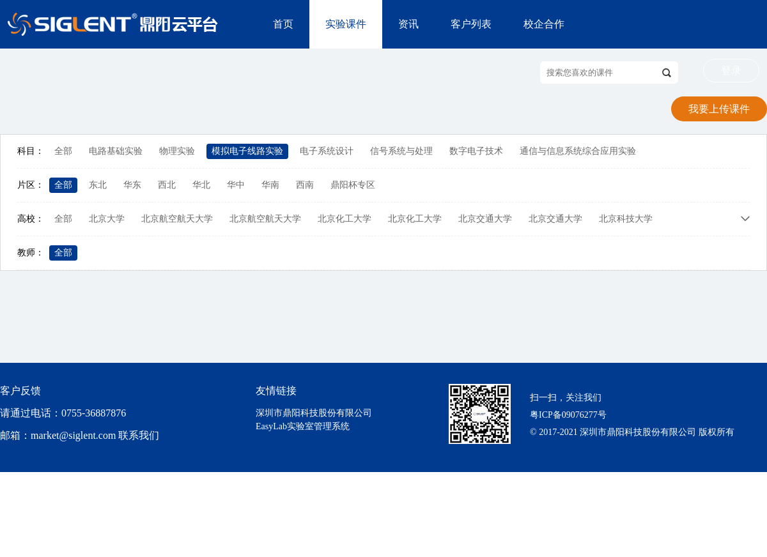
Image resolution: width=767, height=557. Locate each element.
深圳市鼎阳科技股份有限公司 (314, 413)
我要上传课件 (719, 108)
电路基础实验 (116, 151)
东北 (98, 185)
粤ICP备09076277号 (568, 415)
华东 (132, 185)
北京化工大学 (344, 219)
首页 (283, 24)
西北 (167, 185)
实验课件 (345, 24)
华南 (270, 185)
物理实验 (177, 151)
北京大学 (107, 219)
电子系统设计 (326, 151)
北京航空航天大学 (177, 219)
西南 (305, 185)
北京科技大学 (626, 219)
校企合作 (543, 24)
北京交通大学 (485, 219)
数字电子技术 (476, 151)
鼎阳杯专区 (352, 185)
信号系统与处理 (401, 151)
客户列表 (471, 24)
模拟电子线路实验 (247, 151)
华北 (201, 185)
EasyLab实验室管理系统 (303, 426)
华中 (236, 185)
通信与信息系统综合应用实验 (578, 151)
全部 (63, 151)
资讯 (408, 24)
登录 (731, 70)
